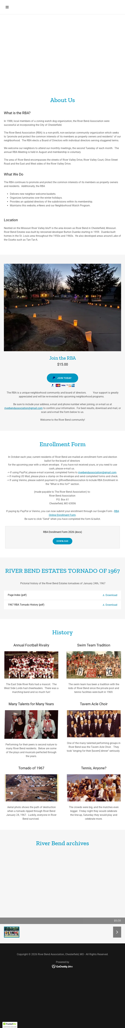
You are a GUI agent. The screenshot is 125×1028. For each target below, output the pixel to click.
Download (62, 541)
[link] (62, 595)
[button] (17, 7)
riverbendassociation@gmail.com (23, 408)
